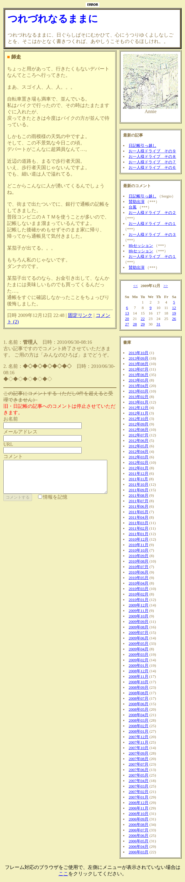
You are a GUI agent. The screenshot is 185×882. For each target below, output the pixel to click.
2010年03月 (141, 588)
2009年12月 (141, 605)
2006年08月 (141, 824)
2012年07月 (141, 435)
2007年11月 (141, 742)
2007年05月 (141, 775)
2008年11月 (141, 676)
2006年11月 (141, 808)
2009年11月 (141, 610)
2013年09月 (141, 358)
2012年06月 (141, 440)
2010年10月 (141, 550)
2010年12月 (141, 539)
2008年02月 (141, 726)
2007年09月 (141, 753)
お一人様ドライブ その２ (155, 212)
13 (129, 313)
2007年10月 (141, 747)
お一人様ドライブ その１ (155, 223)
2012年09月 (141, 424)
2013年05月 (141, 380)
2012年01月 (141, 468)
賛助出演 (139, 201)
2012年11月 (141, 413)
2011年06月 (141, 506)
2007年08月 (141, 758)
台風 (135, 207)
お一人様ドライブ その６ (155, 167)
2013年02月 (141, 396)
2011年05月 (141, 512)
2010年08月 (141, 561)
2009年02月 (141, 660)
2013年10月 (141, 352)
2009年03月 (141, 654)
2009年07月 (141, 632)
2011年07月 (141, 501)
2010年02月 (141, 594)
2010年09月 (141, 555)
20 (129, 318)
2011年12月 (141, 473)
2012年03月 (141, 457)
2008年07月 (141, 698)
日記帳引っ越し (145, 145)
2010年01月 (141, 599)
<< (138, 285)
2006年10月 (141, 813)
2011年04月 (141, 517)
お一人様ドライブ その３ (155, 234)
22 (145, 318)
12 (177, 307)
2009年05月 (141, 643)
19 (177, 313)
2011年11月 (141, 479)
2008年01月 (141, 731)
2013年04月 (141, 385)
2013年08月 (141, 363)
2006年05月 (141, 841)
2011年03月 (141, 523)
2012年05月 (141, 446)
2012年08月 (141, 429)
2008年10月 (141, 682)
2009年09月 (141, 621)
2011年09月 (141, 490)
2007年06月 (141, 769)
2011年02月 (141, 528)
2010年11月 (141, 544)
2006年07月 (141, 830)
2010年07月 (141, 566)
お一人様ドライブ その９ (155, 151)
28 (137, 324)
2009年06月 (141, 638)
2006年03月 (141, 852)
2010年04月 (141, 583)
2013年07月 (141, 369)
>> (168, 285)
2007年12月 (141, 736)
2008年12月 (141, 671)
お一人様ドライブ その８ (155, 156)
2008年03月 (141, 720)
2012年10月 (141, 418)
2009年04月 (141, 649)
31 (161, 324)
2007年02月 (141, 791)
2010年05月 (141, 577)
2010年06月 (141, 572)
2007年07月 (141, 764)
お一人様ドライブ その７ (155, 162)
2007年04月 (141, 780)
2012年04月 (141, 451)
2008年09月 (141, 687)
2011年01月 (141, 534)
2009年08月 (141, 627)
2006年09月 (141, 819)
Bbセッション (143, 245)
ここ (63, 873)
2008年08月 (141, 693)
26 (177, 318)
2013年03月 (141, 391)
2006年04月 (141, 846)
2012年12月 (141, 407)
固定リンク (80, 302)
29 (145, 324)
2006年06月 (141, 835)
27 (129, 324)
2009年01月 (141, 665)
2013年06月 (141, 374)
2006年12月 (141, 802)
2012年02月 (141, 462)
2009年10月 (141, 616)
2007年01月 (141, 797)
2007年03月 (141, 786)
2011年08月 (141, 495)
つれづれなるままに (53, 18)
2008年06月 (141, 704)
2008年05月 (141, 709)
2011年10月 (141, 484)
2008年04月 (141, 715)
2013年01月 (141, 402)
